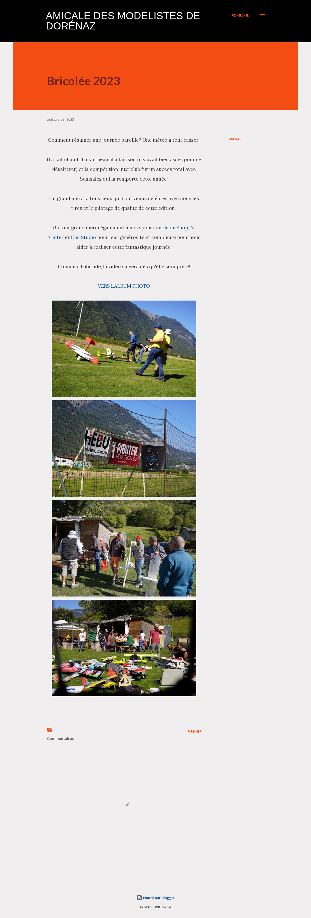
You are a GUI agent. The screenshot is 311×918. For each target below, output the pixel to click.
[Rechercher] (240, 16)
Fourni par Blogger (155, 897)
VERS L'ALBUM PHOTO (124, 286)
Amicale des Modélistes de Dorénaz (123, 21)
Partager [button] (234, 139)
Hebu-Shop (175, 227)
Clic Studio (83, 237)
